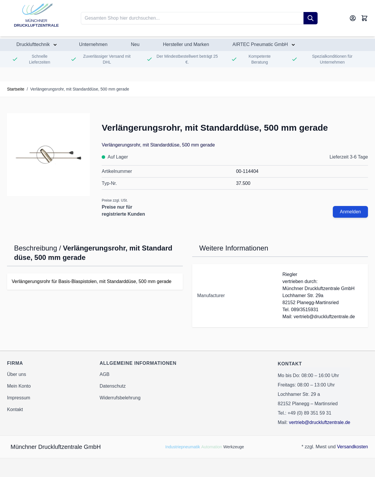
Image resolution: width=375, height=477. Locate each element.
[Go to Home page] (36, 18)
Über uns (16, 374)
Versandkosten (352, 446)
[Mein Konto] (352, 18)
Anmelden (350, 211)
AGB (105, 374)
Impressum (18, 397)
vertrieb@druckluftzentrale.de (319, 422)
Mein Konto (19, 386)
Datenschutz (113, 386)
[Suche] (311, 18)
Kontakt (15, 409)
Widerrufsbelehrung (120, 397)
